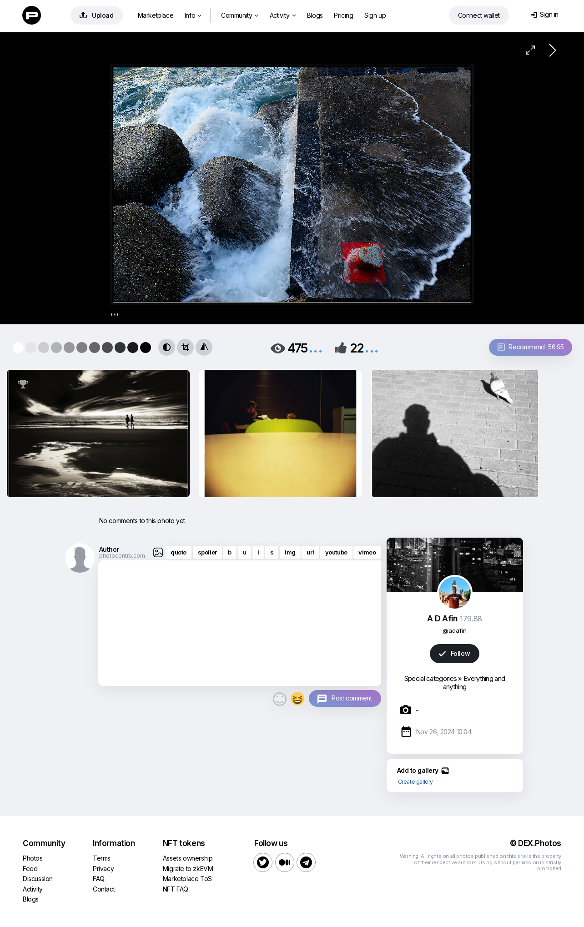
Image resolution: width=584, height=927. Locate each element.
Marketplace (156, 15)
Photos (33, 858)
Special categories (430, 678)
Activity (283, 15)
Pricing (343, 15)
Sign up (375, 15)
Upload (97, 15)
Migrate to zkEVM (188, 868)
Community (239, 15)
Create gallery (415, 781)
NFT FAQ (175, 889)
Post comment (352, 698)
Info (193, 15)
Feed (30, 868)
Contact (104, 889)
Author (109, 549)
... (315, 347)
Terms (102, 858)
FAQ (99, 878)
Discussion (38, 878)
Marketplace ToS (187, 878)
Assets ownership (188, 858)
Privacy (103, 868)
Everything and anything (474, 682)
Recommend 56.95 (531, 347)
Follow (454, 653)
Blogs (315, 15)
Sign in (545, 14)
